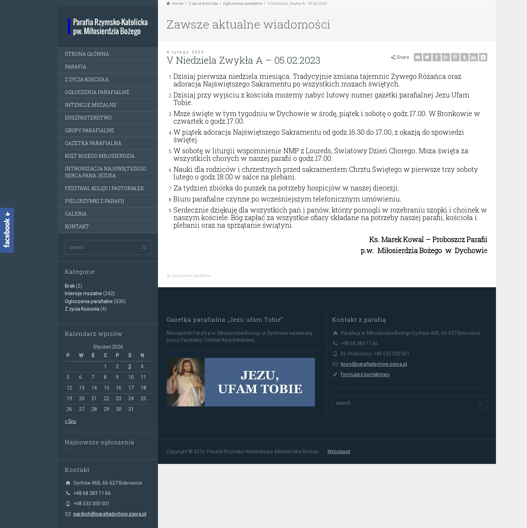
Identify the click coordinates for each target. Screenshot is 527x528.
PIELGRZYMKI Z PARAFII (94, 201)
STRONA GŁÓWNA (87, 54)
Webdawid (338, 451)
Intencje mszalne (83, 293)
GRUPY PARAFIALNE (89, 130)
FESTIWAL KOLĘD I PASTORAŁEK (104, 188)
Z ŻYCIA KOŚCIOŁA (87, 79)
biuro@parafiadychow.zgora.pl (374, 364)
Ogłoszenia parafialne (89, 301)
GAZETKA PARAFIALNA (93, 143)
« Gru (70, 421)
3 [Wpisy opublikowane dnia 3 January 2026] (129, 366)
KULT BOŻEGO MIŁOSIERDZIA (100, 156)
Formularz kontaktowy (365, 374)
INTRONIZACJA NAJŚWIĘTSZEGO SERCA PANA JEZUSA (105, 172)
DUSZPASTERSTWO (88, 117)
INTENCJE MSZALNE (91, 105)
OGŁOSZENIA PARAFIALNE (97, 92)
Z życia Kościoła (82, 309)
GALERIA (76, 213)
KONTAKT (77, 226)
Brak (70, 286)
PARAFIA (75, 66)
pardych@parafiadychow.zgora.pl (109, 514)
